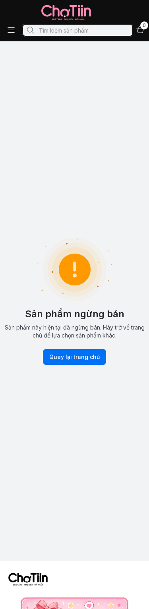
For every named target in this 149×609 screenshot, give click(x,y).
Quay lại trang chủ (74, 357)
